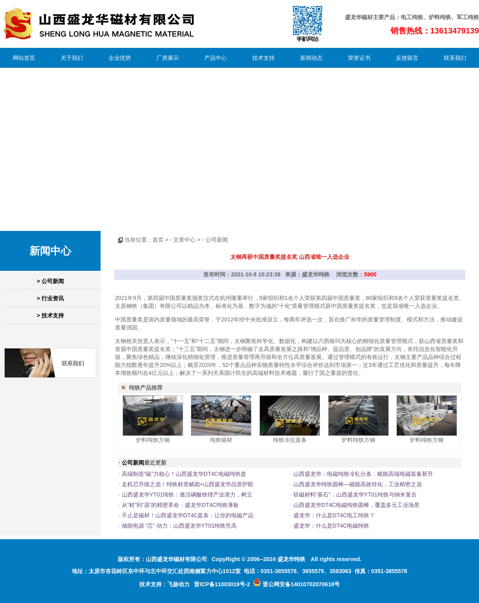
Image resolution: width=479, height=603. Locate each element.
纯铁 (417, 17)
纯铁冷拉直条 (290, 440)
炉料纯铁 (440, 17)
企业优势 (120, 58)
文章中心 (184, 239)
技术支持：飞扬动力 (164, 584)
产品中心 (215, 58)
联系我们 (455, 58)
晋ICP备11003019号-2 (222, 584)
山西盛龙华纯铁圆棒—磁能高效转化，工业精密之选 (357, 484)
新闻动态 (311, 58)
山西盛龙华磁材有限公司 (176, 559)
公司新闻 (217, 239)
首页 (158, 239)
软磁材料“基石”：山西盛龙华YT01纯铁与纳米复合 (355, 494)
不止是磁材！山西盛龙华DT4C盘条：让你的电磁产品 (188, 515)
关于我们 (72, 58)
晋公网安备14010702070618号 (296, 584)
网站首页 (24, 58)
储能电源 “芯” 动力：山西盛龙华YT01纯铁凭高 (179, 525)
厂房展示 (167, 58)
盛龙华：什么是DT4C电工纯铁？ (334, 515)
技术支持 (263, 58)
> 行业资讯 (50, 298)
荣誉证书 (359, 58)
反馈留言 (407, 58)
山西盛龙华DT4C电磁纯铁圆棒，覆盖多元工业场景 (356, 505)
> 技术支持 (50, 315)
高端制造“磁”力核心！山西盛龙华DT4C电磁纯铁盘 (184, 474)
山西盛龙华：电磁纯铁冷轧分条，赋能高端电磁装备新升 (363, 474)
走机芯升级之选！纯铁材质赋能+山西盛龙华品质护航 (187, 484)
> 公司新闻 (50, 281)
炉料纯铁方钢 (153, 440)
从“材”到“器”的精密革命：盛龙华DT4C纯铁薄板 (180, 505)
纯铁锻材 (221, 440)
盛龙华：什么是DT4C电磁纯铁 (331, 525)
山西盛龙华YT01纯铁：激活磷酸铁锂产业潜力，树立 (187, 494)
